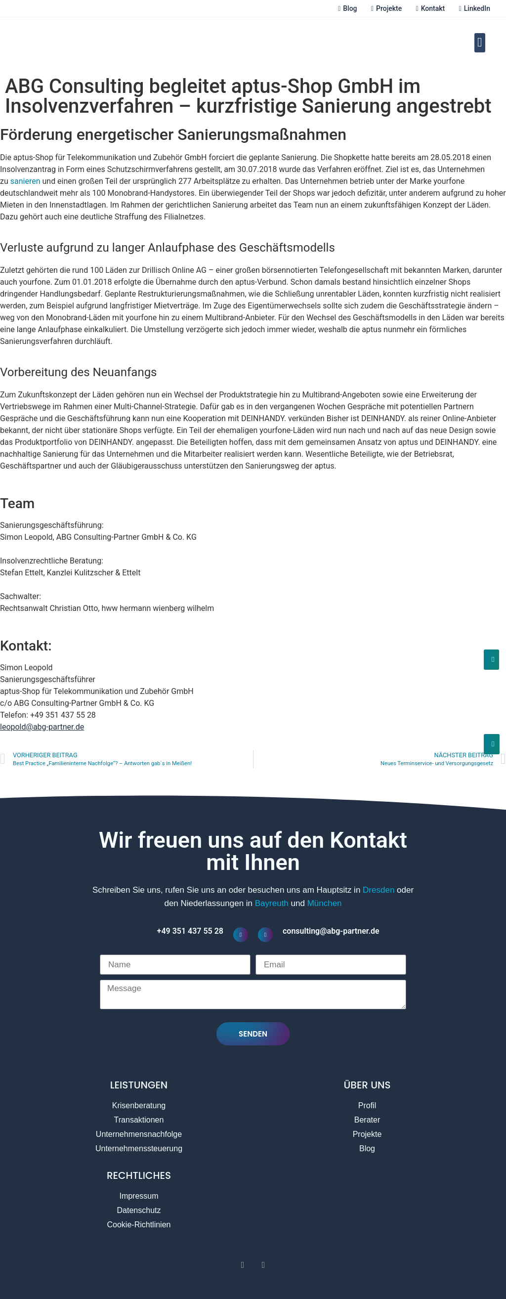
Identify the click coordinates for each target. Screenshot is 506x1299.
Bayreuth (272, 903)
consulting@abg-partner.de (331, 931)
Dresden (378, 890)
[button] (480, 42)
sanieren (25, 181)
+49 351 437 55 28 (190, 931)
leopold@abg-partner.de (42, 727)
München (324, 903)
